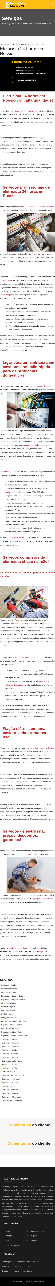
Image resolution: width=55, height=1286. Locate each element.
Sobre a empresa (37, 1231)
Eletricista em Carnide (10, 1083)
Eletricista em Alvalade (10, 1046)
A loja (7, 1241)
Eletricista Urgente (8, 1007)
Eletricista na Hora (8, 1010)
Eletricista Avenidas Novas (12, 1061)
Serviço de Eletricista (9, 1018)
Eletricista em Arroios (10, 1057)
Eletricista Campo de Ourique (13, 1075)
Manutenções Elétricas (9, 992)
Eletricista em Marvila (10, 1093)
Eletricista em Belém (9, 1068)
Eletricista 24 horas (30, 45)
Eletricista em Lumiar (10, 1090)
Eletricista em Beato (9, 1065)
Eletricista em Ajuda (9, 1050)
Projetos (34, 1236)
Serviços (8, 1236)
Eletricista (15, 45)
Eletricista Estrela (8, 1086)
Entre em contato (12, 1245)
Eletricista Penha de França (12, 1101)
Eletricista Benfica (8, 1072)
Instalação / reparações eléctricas (14, 1021)
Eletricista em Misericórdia (11, 1097)
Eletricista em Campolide (11, 1079)
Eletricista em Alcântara (10, 1043)
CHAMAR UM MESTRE (27, 80)
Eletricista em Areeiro (10, 1054)
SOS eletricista (6, 1014)
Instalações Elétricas (9, 989)
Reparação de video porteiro (12, 1025)
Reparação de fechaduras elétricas (14, 1036)
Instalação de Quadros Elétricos (13, 996)
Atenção (34, 1241)
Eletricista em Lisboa (9, 1039)
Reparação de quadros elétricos (13, 1000)
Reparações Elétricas (9, 985)
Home (7, 1231)
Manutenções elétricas (9, 1028)
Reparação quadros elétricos (12, 1032)
